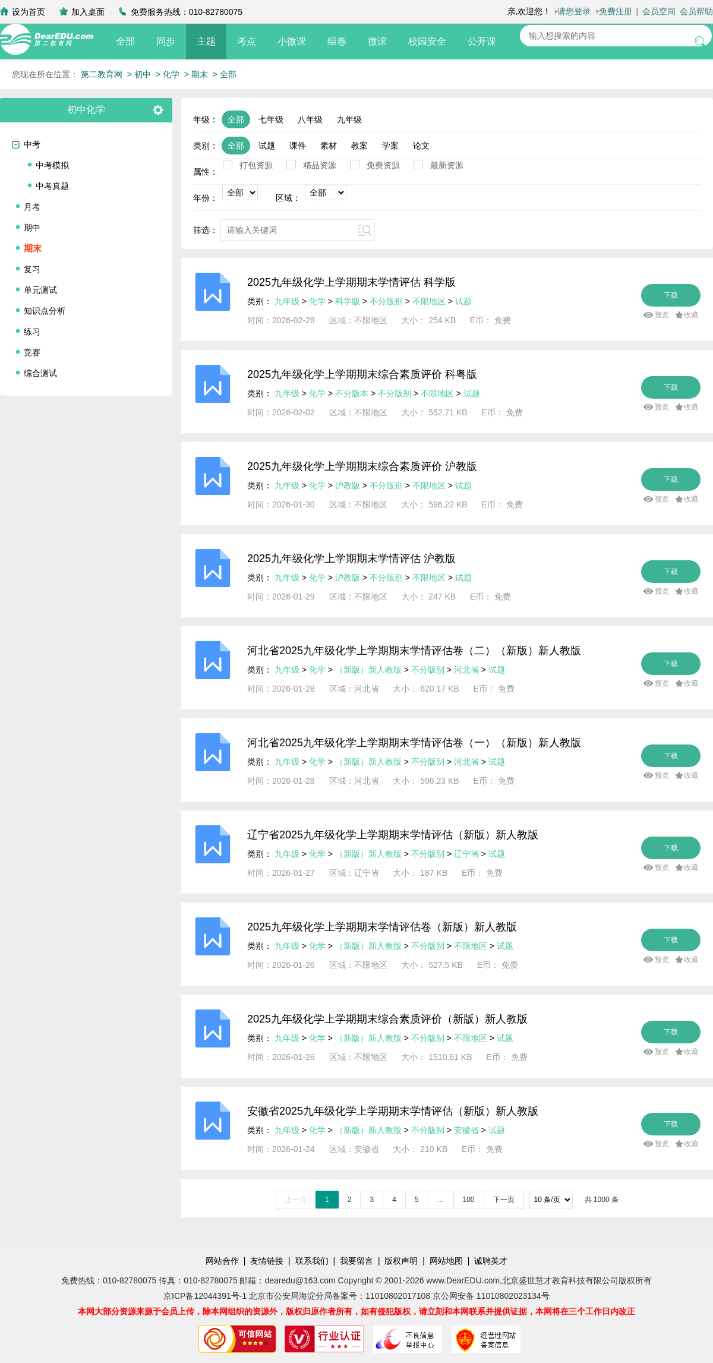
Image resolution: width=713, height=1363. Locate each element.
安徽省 (466, 1130)
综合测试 (40, 373)
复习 (32, 269)
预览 (662, 315)
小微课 (291, 41)
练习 (32, 331)
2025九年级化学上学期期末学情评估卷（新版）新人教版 (382, 927)
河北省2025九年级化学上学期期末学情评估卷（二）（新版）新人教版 (414, 651)
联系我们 (312, 1261)
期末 (33, 248)
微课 (377, 41)
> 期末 (196, 74)
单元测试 (40, 290)
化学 (317, 301)
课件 (297, 145)
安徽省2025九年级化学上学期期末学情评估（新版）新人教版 (392, 1111)
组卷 (336, 41)
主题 (206, 41)
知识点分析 (44, 310)
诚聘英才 (490, 1261)
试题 (266, 145)
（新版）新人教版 (368, 669)
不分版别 (387, 301)
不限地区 (429, 301)
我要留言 (356, 1261)
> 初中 (139, 74)
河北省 (466, 669)
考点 (246, 41)
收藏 (691, 315)
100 (469, 1199)
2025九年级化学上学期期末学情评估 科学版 (351, 282)
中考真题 (52, 186)
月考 (32, 207)
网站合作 (222, 1261)
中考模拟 (52, 165)
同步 (165, 41)
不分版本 (351, 393)
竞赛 (32, 352)
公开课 (482, 41)
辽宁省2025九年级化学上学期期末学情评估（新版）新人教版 (392, 835)
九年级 (349, 119)
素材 (328, 145)
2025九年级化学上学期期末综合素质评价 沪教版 (362, 466)
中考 (32, 144)
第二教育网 (101, 74)
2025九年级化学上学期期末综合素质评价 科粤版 (362, 374)
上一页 (296, 1199)
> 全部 (224, 74)
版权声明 (401, 1261)
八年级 (310, 119)
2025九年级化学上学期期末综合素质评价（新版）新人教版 (387, 1019)
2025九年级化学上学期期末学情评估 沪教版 (351, 558)
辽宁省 (466, 854)
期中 (32, 227)
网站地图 (446, 1261)
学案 (390, 145)
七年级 (270, 119)
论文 (421, 145)
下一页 (504, 1199)
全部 (125, 41)
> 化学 (167, 74)
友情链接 (266, 1261)
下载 (671, 295)
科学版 (347, 301)
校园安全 (427, 41)
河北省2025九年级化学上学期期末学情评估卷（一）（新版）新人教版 (414, 743)
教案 (359, 145)
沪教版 (347, 485)
